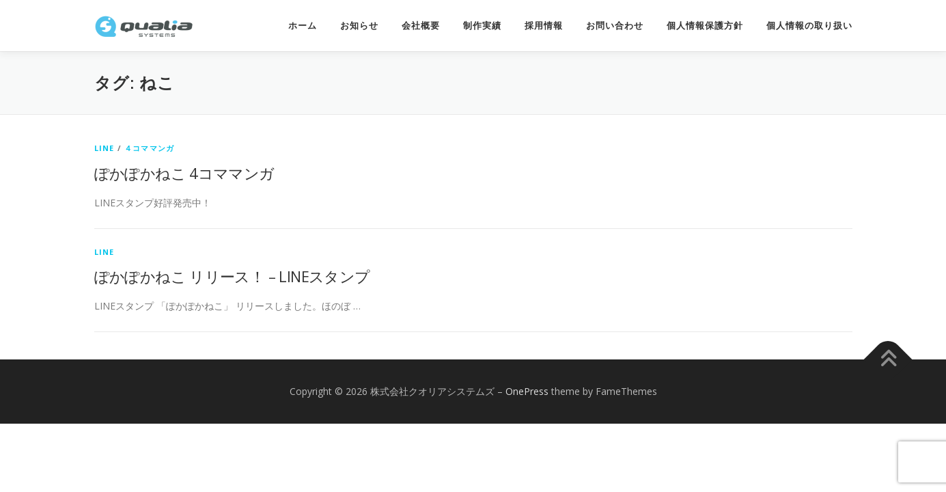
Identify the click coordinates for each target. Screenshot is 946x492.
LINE (104, 148)
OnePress (526, 391)
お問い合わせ (614, 25)
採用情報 (544, 25)
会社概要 (421, 25)
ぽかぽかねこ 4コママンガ (184, 173)
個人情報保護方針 (705, 25)
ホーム (302, 25)
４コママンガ (149, 148)
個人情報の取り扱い (809, 25)
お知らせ (359, 25)
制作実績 (482, 25)
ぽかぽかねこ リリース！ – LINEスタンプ (232, 276)
